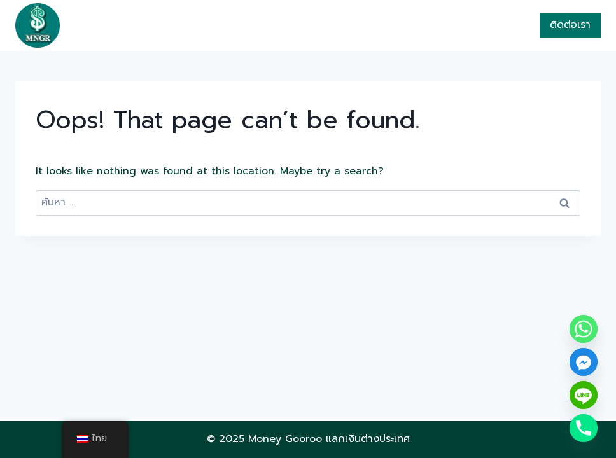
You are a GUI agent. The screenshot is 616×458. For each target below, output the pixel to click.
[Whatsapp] (584, 329)
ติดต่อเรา (570, 24)
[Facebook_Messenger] (584, 362)
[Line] (584, 395)
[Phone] (584, 428)
